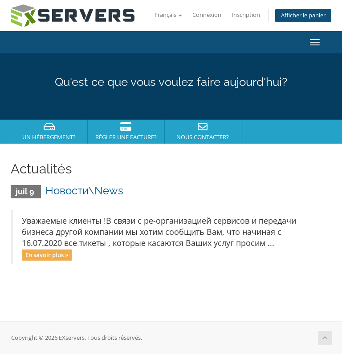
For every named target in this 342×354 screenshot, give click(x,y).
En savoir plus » (46, 255)
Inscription (246, 15)
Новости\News (84, 190)
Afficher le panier (303, 15)
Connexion (206, 15)
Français (168, 15)
